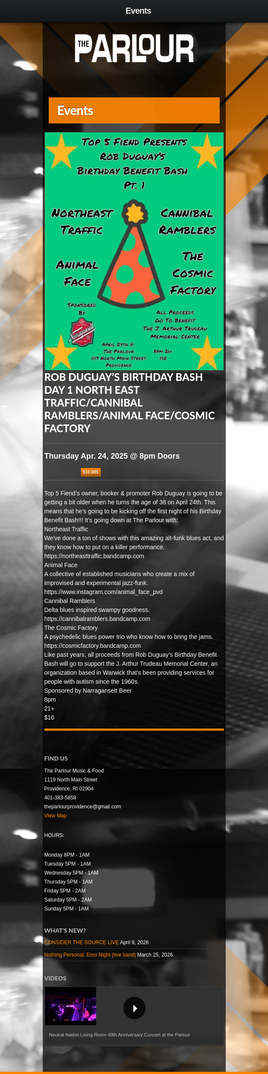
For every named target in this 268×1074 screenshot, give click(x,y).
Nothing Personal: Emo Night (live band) (90, 955)
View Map (55, 816)
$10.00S (91, 472)
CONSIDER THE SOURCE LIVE (81, 942)
